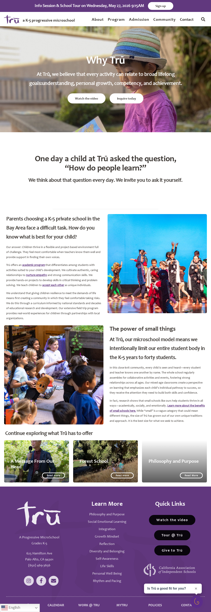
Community (164, 20)
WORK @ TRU (89, 602)
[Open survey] (196, 602)
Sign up (160, 6)
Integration (107, 526)
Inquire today (126, 97)
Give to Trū (172, 547)
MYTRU (122, 602)
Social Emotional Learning (107, 519)
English (10, 608)
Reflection (107, 541)
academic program (33, 262)
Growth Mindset (107, 534)
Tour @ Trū (172, 532)
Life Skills (107, 563)
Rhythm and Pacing (107, 578)
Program (116, 20)
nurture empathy (36, 272)
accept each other (53, 282)
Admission (139, 20)
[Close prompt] (195, 588)
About (98, 20)
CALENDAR (56, 602)
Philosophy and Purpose (107, 511)
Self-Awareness (107, 556)
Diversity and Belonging (106, 548)
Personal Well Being (107, 571)
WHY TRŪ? (22, 602)
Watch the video (86, 97)
